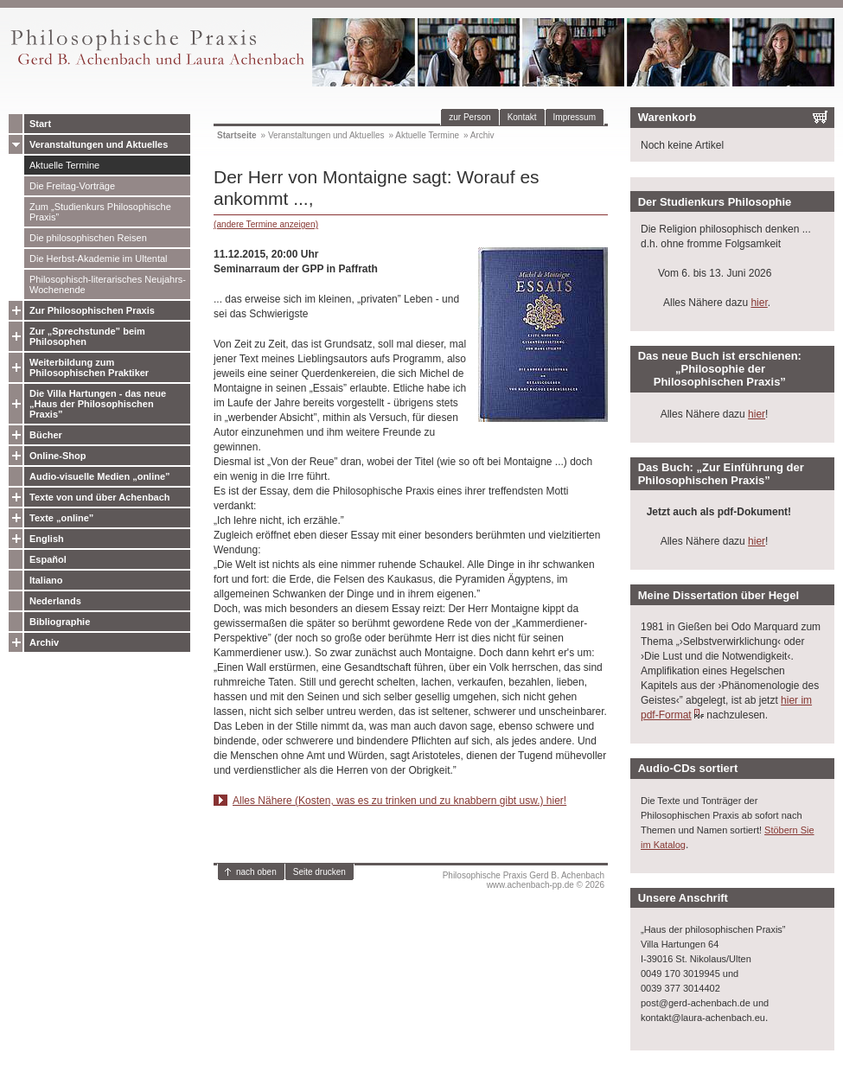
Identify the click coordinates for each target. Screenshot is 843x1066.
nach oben (256, 872)
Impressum (574, 117)
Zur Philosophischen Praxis (92, 310)
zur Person (469, 117)
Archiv (44, 642)
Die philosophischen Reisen (88, 238)
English (46, 538)
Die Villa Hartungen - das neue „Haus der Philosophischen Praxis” (97, 403)
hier (758, 303)
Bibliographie (59, 621)
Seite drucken (319, 872)
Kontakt (522, 117)
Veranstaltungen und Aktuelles (98, 144)
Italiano (46, 580)
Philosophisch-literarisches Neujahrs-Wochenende (107, 284)
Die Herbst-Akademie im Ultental (98, 258)
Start (40, 123)
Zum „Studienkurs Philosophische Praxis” (100, 211)
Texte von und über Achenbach (99, 497)
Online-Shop (57, 455)
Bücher (45, 435)
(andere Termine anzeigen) (266, 224)
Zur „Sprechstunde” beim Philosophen (87, 336)
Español (48, 559)
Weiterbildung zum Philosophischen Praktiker (89, 367)
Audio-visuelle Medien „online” (99, 476)
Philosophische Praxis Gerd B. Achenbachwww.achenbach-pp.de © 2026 (523, 880)
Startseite (237, 135)
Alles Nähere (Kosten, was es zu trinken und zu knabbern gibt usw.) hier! (399, 801)
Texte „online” (61, 518)
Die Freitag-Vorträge (72, 186)
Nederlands (55, 601)
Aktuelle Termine (64, 165)
